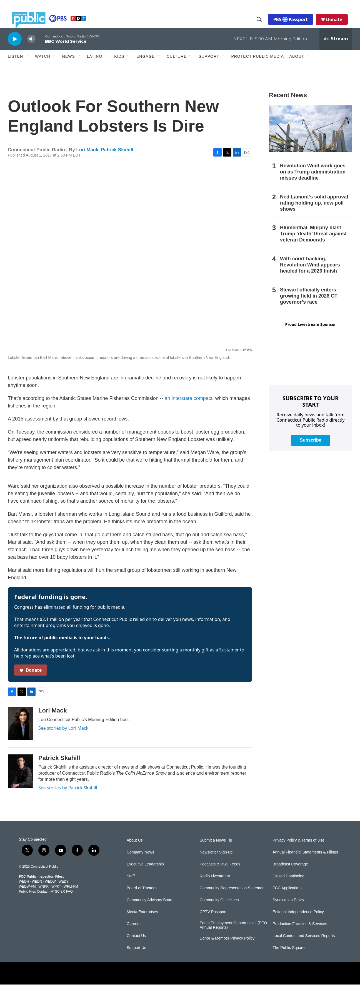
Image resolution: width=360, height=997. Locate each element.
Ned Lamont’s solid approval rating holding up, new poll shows (314, 215)
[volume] (31, 51)
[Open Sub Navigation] (27, 69)
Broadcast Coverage (290, 877)
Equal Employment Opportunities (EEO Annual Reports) (233, 937)
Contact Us (136, 948)
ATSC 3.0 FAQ (61, 904)
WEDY (64, 894)
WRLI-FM (71, 899)
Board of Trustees (142, 900)
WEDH (24, 894)
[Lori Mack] (20, 736)
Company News (140, 865)
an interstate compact (188, 411)
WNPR (43, 899)
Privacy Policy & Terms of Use (298, 853)
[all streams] (335, 51)
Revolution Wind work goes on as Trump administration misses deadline (313, 184)
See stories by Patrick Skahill (67, 800)
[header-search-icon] (263, 25)
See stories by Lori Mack (63, 740)
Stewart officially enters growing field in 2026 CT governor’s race (309, 308)
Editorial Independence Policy (298, 924)
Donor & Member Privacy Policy (227, 951)
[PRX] (180, 986)
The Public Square (288, 960)
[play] (14, 51)
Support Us (136, 960)
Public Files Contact (33, 904)
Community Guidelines (219, 912)
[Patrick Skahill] (20, 783)
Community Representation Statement (233, 900)
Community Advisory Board (150, 912)
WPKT (56, 899)
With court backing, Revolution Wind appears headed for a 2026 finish (310, 277)
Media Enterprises (142, 924)
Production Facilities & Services (299, 936)
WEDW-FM (27, 899)
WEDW (50, 894)
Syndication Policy (288, 912)
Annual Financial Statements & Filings (305, 865)
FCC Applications (287, 900)
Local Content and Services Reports (303, 948)
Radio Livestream (215, 889)
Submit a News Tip (216, 853)
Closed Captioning (288, 889)
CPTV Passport (213, 924)
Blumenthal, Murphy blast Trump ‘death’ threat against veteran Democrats (313, 246)
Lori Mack (87, 162)
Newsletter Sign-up (216, 865)
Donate (339, 25)
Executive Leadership (145, 877)
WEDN (37, 894)
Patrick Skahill (117, 162)
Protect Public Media (257, 68)
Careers (134, 936)
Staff (131, 889)
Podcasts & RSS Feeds (220, 877)
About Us (135, 853)
